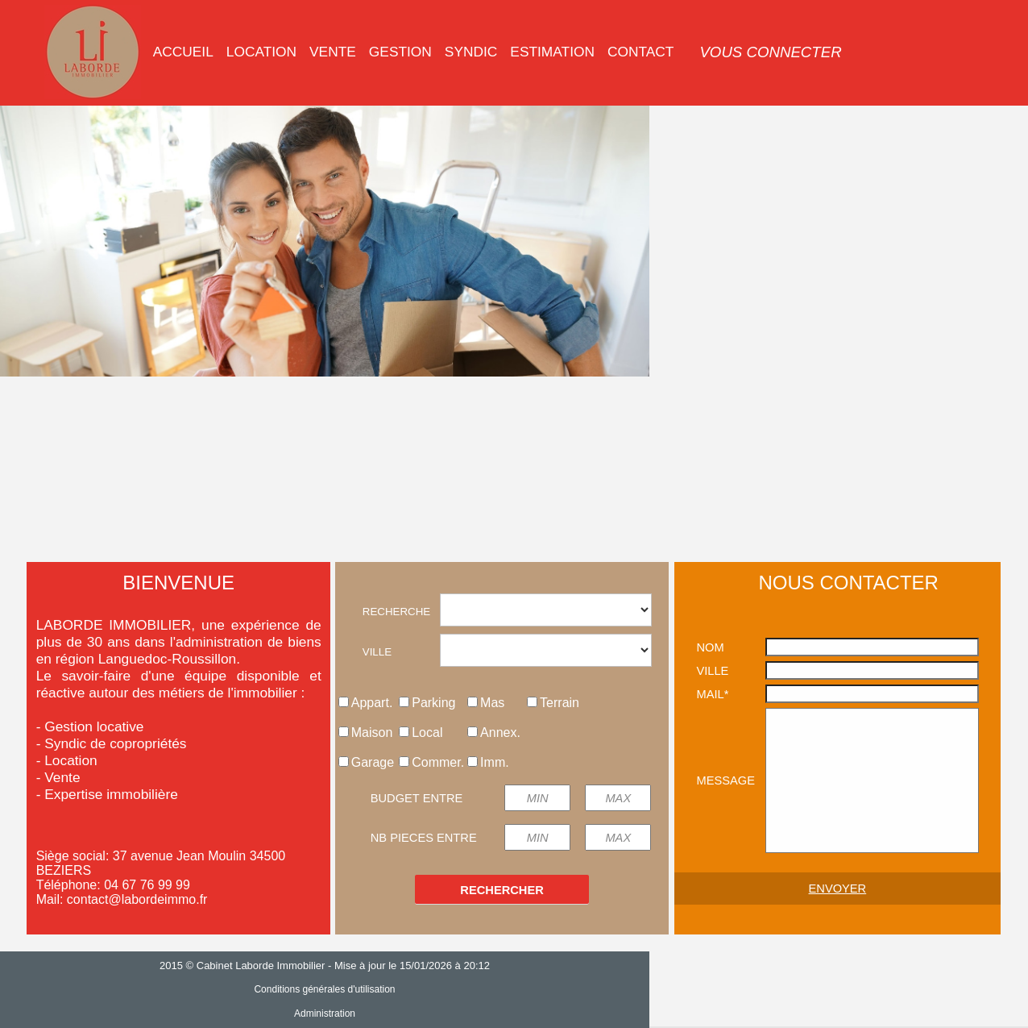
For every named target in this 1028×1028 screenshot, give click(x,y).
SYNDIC (471, 52)
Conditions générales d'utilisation (513, 989)
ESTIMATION (552, 52)
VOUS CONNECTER (770, 52)
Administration (514, 1013)
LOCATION (261, 52)
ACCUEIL (183, 52)
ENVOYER (838, 888)
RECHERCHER (501, 890)
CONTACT (640, 52)
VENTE (332, 52)
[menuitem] (183, 52)
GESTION (400, 52)
